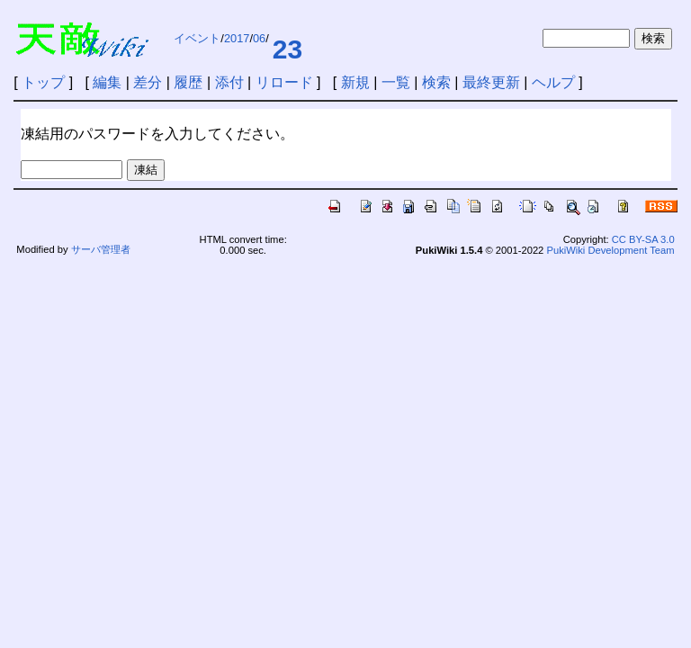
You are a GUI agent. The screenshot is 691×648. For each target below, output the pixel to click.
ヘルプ (553, 82)
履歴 (188, 82)
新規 (355, 82)
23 (287, 49)
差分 (147, 82)
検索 (436, 82)
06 (259, 38)
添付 (229, 82)
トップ (43, 82)
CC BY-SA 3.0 (643, 239)
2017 (236, 38)
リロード (284, 82)
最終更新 (491, 82)
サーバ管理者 (100, 249)
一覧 (395, 82)
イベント (197, 38)
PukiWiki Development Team (610, 250)
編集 (107, 82)
